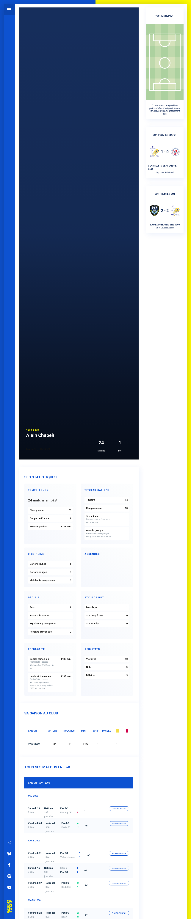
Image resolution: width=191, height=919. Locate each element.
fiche (119, 809)
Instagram (9, 397)
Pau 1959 (10, 457)
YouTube (9, 442)
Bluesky (9, 408)
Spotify (9, 431)
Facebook (9, 419)
